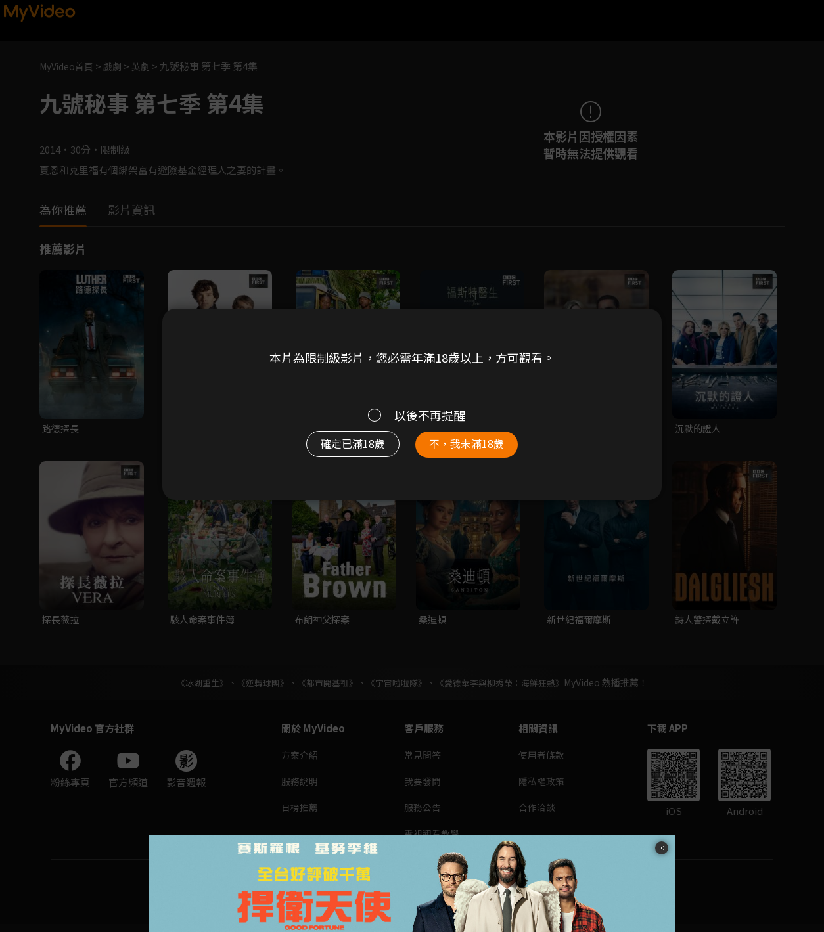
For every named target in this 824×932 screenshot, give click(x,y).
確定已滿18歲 (343, 449)
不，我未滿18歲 (476, 449)
